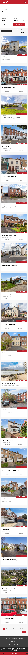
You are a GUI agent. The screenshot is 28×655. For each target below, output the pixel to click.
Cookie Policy (14, 649)
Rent (9, 638)
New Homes (22, 6)
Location (4, 14)
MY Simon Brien (16, 640)
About (10, 640)
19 (19, 631)
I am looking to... (5, 9)
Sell (6, 638)
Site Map (15, 650)
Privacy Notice (14, 648)
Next (23, 631)
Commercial (14, 6)
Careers (13, 641)
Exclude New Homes (6, 31)
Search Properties (19, 24)
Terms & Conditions (21, 648)
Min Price (4, 18)
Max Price (16, 18)
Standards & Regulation (6, 649)
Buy (3, 638)
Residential (5, 6)
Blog (21, 640)
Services (5, 640)
